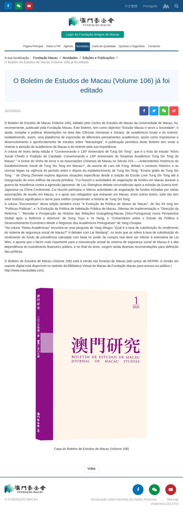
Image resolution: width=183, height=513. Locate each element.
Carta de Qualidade (104, 46)
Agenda (68, 46)
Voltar (91, 468)
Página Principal (33, 46)
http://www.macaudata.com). (25, 270)
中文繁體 (131, 6)
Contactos (154, 46)
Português (150, 6)
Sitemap (172, 499)
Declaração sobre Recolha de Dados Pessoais (124, 499)
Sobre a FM (53, 46)
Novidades (82, 46)
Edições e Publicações (99, 58)
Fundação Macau (45, 58)
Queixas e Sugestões (132, 46)
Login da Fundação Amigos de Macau (92, 34)
